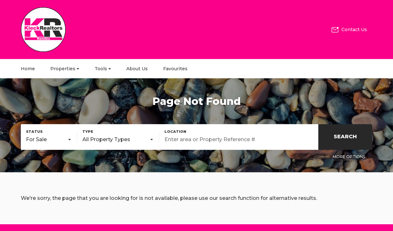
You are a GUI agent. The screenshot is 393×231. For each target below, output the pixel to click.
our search (223, 198)
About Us (137, 69)
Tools (103, 68)
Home (28, 69)
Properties (64, 68)
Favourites (175, 69)
